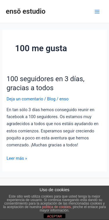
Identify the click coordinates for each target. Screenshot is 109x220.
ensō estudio (26, 11)
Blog (51, 99)
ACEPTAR (54, 216)
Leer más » (16, 158)
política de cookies (56, 207)
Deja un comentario (24, 99)
